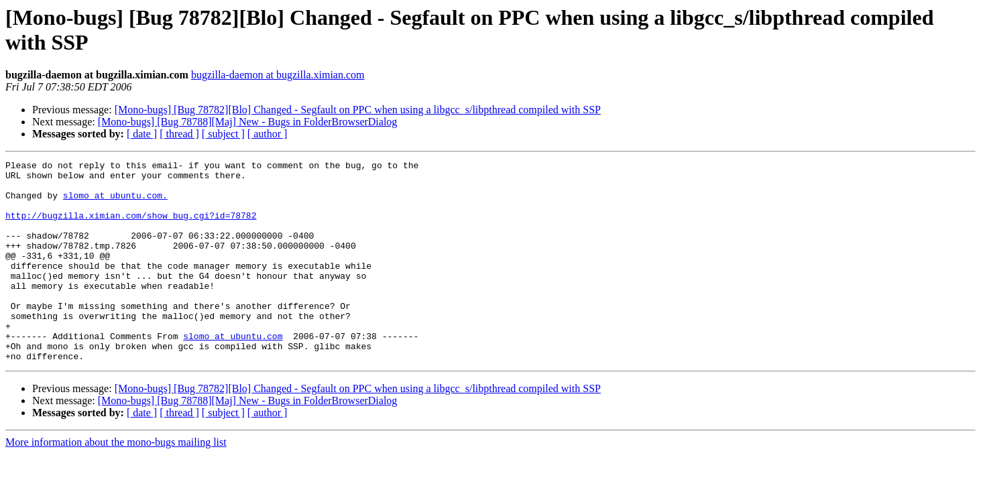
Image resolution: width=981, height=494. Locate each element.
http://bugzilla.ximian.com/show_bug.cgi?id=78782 (130, 227)
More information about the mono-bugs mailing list (116, 482)
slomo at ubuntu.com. (115, 203)
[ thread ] (179, 133)
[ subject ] (223, 133)
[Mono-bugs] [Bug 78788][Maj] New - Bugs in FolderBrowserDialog (248, 121)
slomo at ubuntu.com (232, 372)
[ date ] (142, 133)
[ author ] (267, 133)
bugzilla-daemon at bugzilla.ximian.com (278, 74)
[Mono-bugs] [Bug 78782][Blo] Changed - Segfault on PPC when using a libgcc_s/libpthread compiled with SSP (358, 109)
